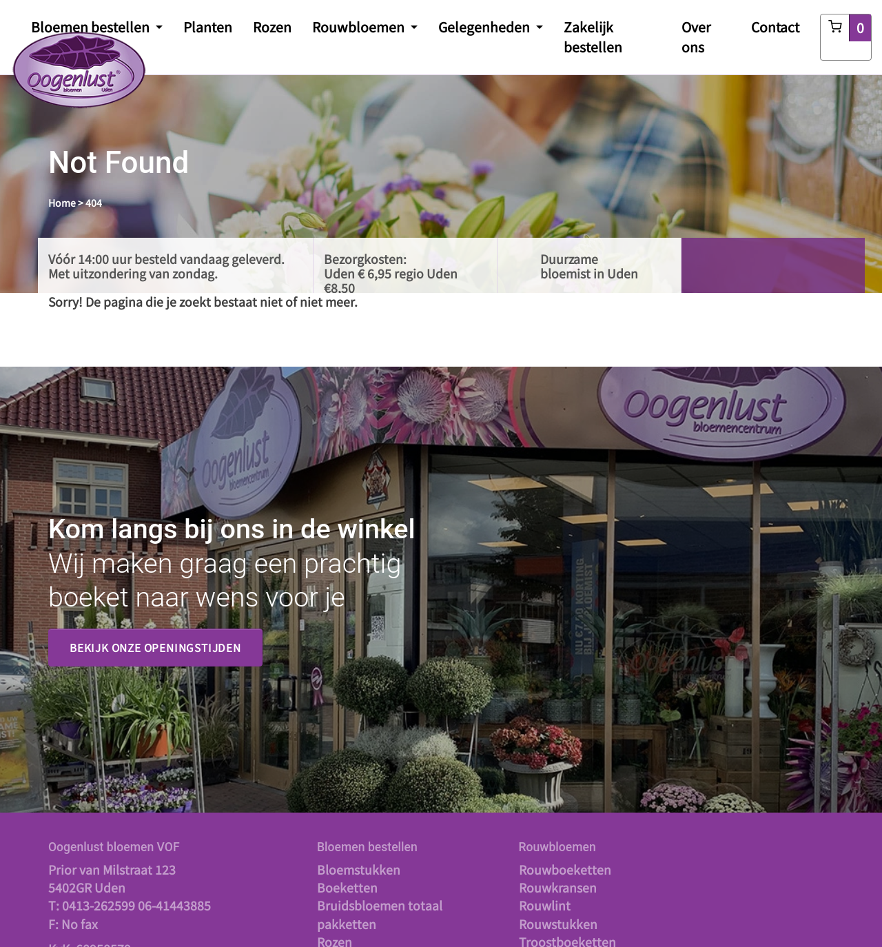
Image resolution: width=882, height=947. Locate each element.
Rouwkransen (558, 887)
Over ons (696, 37)
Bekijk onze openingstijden (155, 647)
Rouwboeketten (565, 869)
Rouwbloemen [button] (359, 27)
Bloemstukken (358, 869)
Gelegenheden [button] (485, 27)
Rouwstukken (558, 924)
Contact (775, 27)
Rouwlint (545, 905)
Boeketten (347, 887)
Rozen (272, 27)
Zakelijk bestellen (593, 37)
